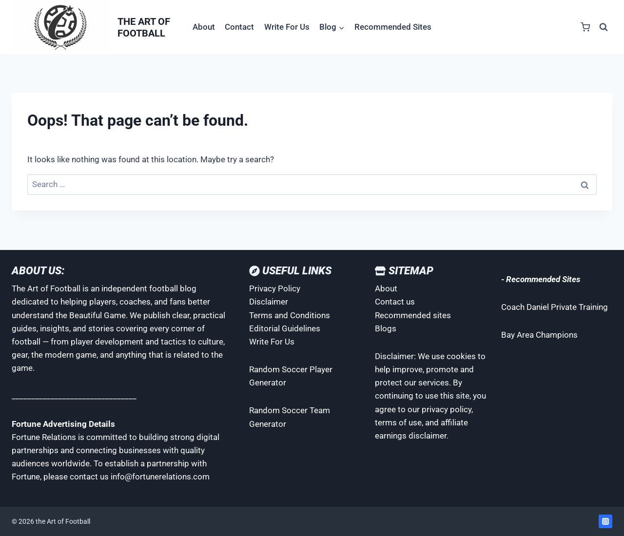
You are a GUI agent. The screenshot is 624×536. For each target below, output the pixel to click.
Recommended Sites (392, 27)
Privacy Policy (274, 288)
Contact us (395, 301)
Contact (239, 27)
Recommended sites (413, 315)
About (204, 27)
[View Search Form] (603, 27)
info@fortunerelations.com (160, 476)
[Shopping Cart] (585, 27)
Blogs (385, 328)
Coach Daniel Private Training (554, 307)
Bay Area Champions (539, 335)
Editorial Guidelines (284, 328)
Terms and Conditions (289, 315)
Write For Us (287, 27)
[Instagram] (605, 521)
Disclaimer (268, 301)
